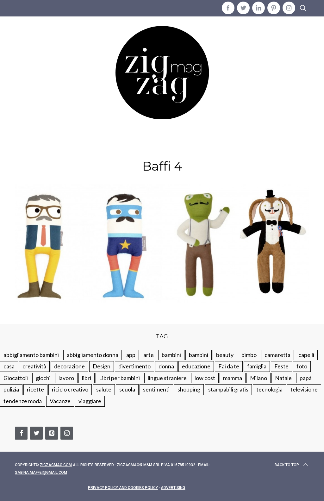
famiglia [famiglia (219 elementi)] (256, 366)
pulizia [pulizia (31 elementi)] (11, 389)
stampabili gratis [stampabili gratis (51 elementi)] (228, 389)
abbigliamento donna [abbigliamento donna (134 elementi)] (92, 354)
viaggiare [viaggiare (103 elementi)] (89, 401)
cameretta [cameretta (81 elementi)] (277, 354)
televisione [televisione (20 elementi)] (304, 389)
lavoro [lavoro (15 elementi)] (66, 377)
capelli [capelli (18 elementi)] (306, 354)
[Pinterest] (51, 433)
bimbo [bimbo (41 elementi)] (249, 354)
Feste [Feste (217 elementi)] (281, 366)
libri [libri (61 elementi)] (86, 377)
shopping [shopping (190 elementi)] (189, 389)
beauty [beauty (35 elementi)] (225, 354)
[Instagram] (66, 433)
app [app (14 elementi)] (130, 354)
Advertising (173, 487)
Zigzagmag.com (56, 465)
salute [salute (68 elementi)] (103, 389)
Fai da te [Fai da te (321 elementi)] (228, 366)
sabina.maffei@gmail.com (41, 472)
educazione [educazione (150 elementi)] (196, 366)
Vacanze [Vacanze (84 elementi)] (60, 401)
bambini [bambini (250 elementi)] (171, 354)
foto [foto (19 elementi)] (301, 366)
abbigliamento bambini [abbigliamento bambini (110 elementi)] (31, 354)
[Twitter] (36, 433)
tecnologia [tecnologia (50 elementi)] (269, 389)
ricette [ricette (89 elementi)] (35, 389)
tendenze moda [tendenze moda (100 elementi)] (22, 401)
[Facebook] (21, 433)
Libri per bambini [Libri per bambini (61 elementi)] (119, 377)
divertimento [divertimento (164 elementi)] (134, 366)
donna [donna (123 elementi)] (166, 366)
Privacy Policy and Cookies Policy (123, 487)
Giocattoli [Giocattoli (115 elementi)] (15, 377)
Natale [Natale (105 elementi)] (283, 377)
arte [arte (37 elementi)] (148, 354)
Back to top (292, 464)
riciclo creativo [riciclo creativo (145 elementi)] (70, 389)
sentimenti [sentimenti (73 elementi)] (156, 389)
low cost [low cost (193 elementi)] (205, 377)
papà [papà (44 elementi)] (306, 377)
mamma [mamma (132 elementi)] (232, 377)
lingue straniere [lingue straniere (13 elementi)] (167, 377)
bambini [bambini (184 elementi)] (198, 354)
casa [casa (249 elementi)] (9, 366)
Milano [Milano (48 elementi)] (258, 377)
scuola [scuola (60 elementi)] (127, 389)
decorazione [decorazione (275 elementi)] (69, 366)
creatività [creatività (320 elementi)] (34, 366)
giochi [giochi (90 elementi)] (43, 377)
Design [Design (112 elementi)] (101, 366)
